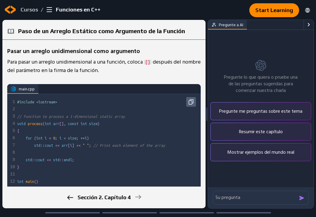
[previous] (70, 197)
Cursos (29, 9)
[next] (138, 197)
